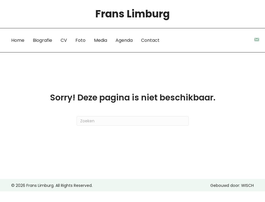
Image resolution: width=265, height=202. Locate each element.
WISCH (247, 185)
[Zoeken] (133, 121)
